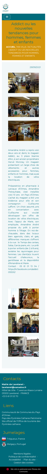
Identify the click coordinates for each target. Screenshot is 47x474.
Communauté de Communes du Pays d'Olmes (21, 413)
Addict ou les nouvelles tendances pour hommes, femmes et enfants (23, 53)
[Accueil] (5, 6)
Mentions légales (22, 454)
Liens (8, 405)
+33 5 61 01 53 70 (10, 396)
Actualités (34, 47)
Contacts (12, 378)
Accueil (10, 47)
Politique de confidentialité (22, 457)
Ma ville (21, 47)
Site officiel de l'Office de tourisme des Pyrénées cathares (21, 422)
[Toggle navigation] (7, 17)
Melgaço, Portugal (14, 444)
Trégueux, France (13, 439)
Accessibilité (15, 459)
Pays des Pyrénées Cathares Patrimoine (21, 418)
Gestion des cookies (23, 462)
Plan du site (29, 459)
